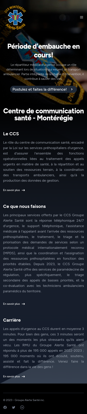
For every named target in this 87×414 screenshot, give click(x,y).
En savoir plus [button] (13, 190)
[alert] (43, 89)
